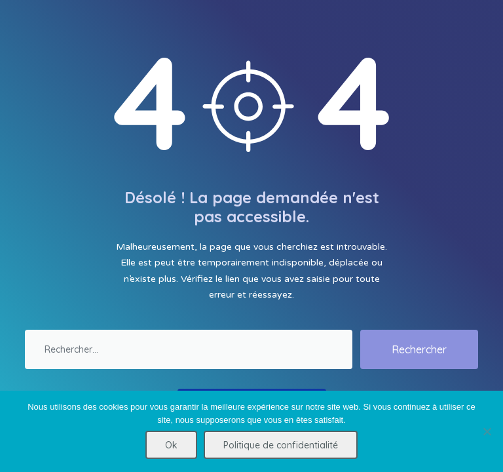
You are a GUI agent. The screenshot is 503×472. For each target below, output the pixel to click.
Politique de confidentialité (280, 445)
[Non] (486, 431)
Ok (171, 445)
